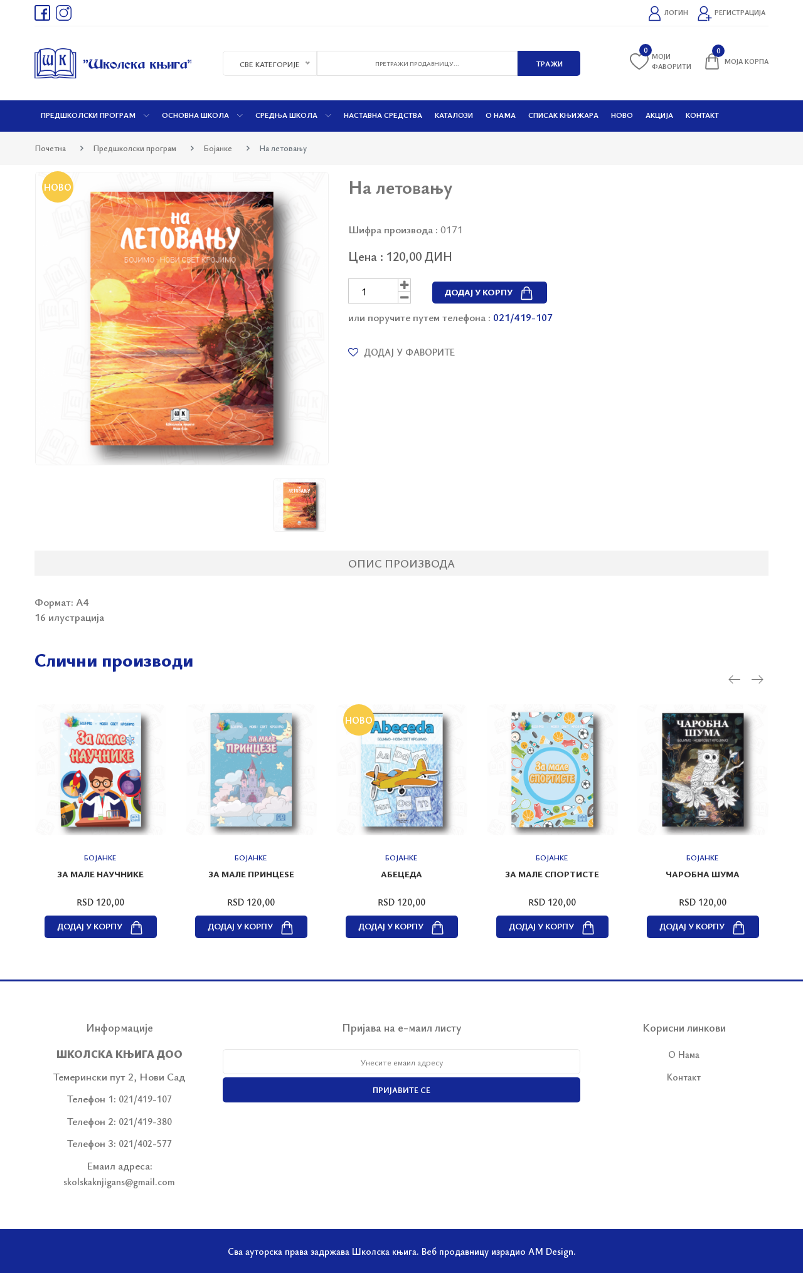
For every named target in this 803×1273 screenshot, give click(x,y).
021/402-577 (145, 1143)
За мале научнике (100, 874)
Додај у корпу (489, 292)
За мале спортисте (552, 874)
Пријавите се (401, 1090)
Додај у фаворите (401, 352)
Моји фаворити (660, 61)
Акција (659, 115)
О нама (501, 115)
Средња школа (293, 115)
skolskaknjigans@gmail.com (119, 1181)
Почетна (50, 148)
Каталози (454, 115)
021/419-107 (523, 317)
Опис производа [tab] (401, 563)
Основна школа (202, 115)
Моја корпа (735, 61)
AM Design (550, 1251)
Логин (667, 13)
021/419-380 (145, 1121)
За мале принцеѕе (251, 874)
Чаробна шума (703, 874)
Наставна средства (383, 115)
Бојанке (217, 148)
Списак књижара (563, 115)
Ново (622, 115)
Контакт (702, 115)
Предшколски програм (95, 115)
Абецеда (401, 874)
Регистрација (731, 13)
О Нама (683, 1054)
